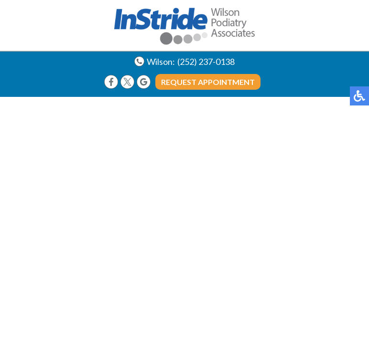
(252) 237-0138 (206, 61)
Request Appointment (208, 81)
